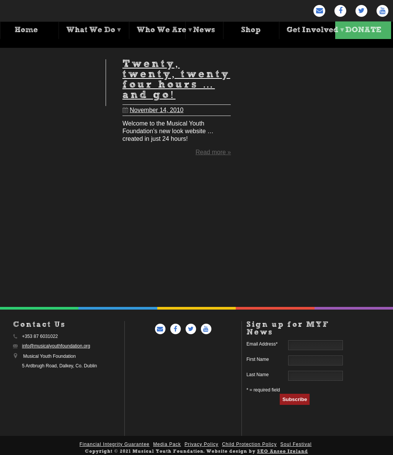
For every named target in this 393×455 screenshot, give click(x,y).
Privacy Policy (201, 444)
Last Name (257, 374)
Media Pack (167, 444)
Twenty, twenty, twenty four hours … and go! (176, 77)
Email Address (261, 344)
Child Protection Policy (249, 444)
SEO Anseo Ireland (282, 451)
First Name (257, 359)
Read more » (213, 149)
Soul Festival (296, 444)
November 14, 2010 (153, 107)
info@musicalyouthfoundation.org (56, 346)
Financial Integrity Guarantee (115, 444)
